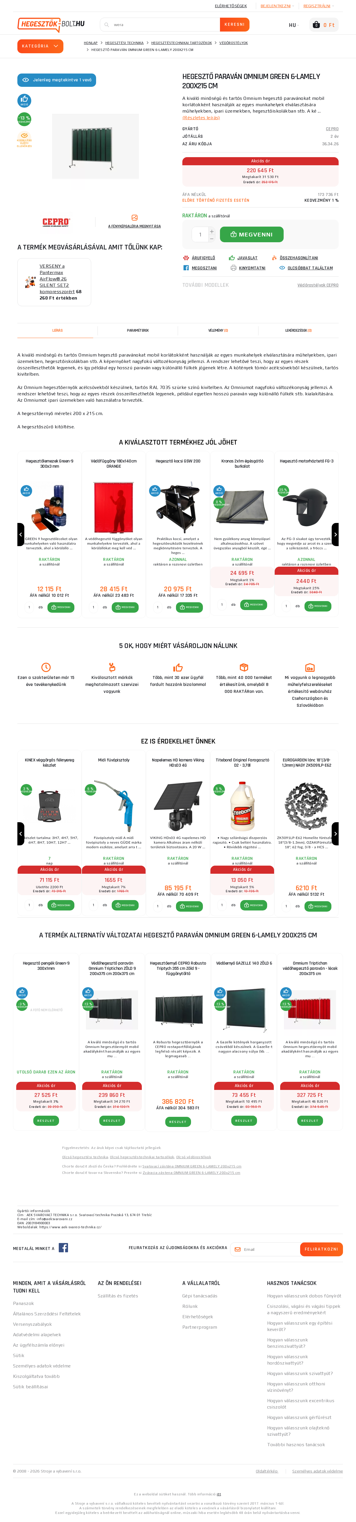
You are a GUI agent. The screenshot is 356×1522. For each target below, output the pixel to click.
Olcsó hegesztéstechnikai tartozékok (142, 1159)
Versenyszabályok (32, 1326)
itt (219, 1497)
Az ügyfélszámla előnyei (38, 1347)
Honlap (91, 43)
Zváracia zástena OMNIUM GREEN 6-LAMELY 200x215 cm (192, 1175)
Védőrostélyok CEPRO (318, 285)
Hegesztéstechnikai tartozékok (181, 43)
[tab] (218, 330)
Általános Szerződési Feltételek (47, 1316)
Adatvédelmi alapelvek (37, 1337)
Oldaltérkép (266, 1473)
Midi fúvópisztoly (113, 762)
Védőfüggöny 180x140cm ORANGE (114, 463)
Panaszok (23, 1305)
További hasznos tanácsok (296, 1447)
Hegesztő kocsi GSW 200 (178, 461)
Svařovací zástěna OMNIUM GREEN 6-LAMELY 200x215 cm (191, 1169)
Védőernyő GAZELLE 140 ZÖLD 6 (244, 966)
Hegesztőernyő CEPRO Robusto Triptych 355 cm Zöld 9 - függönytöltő (178, 971)
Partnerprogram (199, 1329)
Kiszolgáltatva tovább (36, 1378)
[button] (60, 608)
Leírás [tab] (57, 330)
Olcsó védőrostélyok (193, 1159)
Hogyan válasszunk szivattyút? (300, 1375)
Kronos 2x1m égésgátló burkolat (242, 463)
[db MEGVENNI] (29, 608)
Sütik (18, 1358)
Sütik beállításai (30, 1389)
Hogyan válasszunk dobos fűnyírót (304, 1298)
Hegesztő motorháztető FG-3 (306, 461)
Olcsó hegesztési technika (85, 1159)
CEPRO (332, 129)
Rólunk (190, 1308)
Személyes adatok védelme (42, 1368)
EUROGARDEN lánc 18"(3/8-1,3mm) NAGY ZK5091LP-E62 (306, 764)
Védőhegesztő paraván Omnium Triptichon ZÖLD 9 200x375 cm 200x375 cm (112, 971)
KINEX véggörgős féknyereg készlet (49, 764)
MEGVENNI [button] (63, 608)
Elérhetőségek (231, 5)
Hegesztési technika (124, 43)
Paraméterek (138, 330)
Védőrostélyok (233, 43)
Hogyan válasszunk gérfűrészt (299, 1419)
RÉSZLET (46, 1123)
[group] (49, 535)
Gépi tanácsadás (200, 1298)
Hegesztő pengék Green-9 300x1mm (46, 968)
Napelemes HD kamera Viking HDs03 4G (178, 764)
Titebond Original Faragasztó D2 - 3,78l (242, 764)
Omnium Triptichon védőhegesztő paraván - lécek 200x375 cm (310, 971)
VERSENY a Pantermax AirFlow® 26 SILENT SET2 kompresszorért (57, 278)
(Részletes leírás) (201, 117)
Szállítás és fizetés (118, 1298)
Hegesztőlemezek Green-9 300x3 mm (49, 463)
